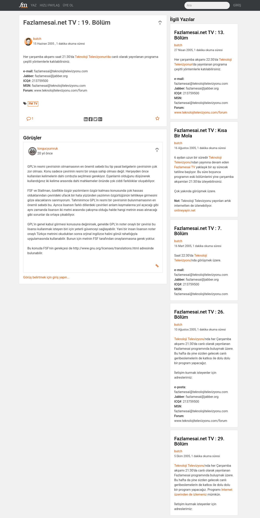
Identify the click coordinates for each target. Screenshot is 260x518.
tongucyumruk (47, 148)
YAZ (34, 5)
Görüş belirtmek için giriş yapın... (46, 277)
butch (37, 39)
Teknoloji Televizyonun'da (93, 57)
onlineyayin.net (184, 210)
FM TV (33, 103)
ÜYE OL (68, 5)
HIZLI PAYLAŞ (50, 5)
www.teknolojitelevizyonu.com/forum (200, 112)
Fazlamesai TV (184, 167)
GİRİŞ (237, 5)
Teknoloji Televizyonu (189, 339)
